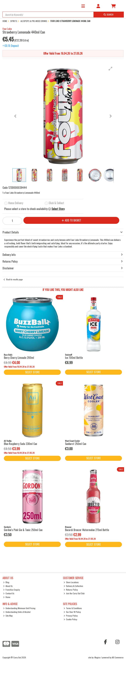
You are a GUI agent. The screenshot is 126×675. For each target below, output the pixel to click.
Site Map (8, 615)
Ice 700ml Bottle (74, 358)
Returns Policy (71, 589)
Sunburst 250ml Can (75, 444)
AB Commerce (117, 657)
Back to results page (14, 279)
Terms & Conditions (73, 608)
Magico (97, 657)
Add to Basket (71, 220)
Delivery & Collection (73, 585)
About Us (8, 585)
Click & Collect (56, 203)
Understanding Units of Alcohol (17, 611)
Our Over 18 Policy (72, 611)
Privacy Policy (71, 615)
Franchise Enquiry (11, 589)
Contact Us (8, 593)
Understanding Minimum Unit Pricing (19, 608)
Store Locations (71, 582)
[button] (110, 68)
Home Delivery (15, 203)
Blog (6, 582)
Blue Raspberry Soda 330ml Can (20, 444)
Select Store (58, 209)
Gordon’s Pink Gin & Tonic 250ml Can (23, 530)
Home (6, 597)
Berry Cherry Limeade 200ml (19, 358)
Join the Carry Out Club (74, 593)
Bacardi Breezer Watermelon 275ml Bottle (87, 530)
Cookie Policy (70, 619)
